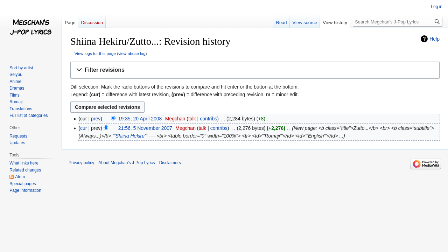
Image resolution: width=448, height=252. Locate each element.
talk (192, 118)
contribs (208, 118)
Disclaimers (170, 162)
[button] (255, 70)
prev (95, 118)
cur (83, 128)
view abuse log (132, 53)
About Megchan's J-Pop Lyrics (126, 162)
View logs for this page (95, 53)
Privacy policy (81, 162)
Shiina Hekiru (130, 136)
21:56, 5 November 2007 (145, 128)
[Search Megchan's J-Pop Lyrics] (397, 22)
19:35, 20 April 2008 (140, 118)
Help (434, 39)
